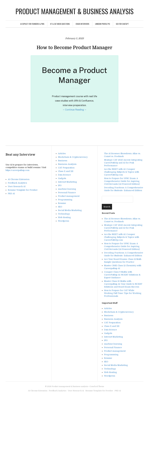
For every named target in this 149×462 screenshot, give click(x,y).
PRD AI (11, 193)
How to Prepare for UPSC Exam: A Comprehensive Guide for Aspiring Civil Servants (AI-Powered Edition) (122, 181)
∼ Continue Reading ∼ (74, 109)
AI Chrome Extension (18, 179)
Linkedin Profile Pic (102, 23)
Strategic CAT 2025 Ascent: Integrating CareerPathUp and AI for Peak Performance (123, 163)
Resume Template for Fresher (23, 190)
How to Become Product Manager (74, 47)
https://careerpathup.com (17, 170)
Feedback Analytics (17, 183)
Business (62, 160)
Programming (65, 199)
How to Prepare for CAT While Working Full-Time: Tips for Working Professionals (122, 293)
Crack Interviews (82, 23)
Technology (64, 214)
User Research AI (16, 186)
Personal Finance (67, 192)
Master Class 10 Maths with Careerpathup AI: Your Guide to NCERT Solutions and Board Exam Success (123, 284)
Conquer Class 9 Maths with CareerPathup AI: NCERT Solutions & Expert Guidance (122, 275)
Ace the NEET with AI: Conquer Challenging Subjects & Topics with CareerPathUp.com (121, 172)
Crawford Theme (97, 386)
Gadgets (62, 178)
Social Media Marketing (70, 210)
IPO (60, 185)
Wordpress (63, 221)
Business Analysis (67, 164)
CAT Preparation (66, 168)
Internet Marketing (67, 182)
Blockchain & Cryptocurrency (73, 157)
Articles (62, 153)
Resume (62, 203)
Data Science (64, 175)
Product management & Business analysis (74, 11)
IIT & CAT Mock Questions (60, 23)
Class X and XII (65, 171)
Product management (68, 196)
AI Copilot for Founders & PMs (32, 23)
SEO (60, 207)
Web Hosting (64, 217)
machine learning (67, 189)
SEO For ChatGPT (122, 23)
